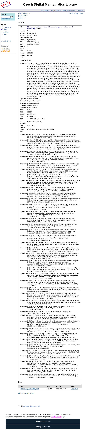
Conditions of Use (60, 10)
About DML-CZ (45, 10)
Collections (7, 27)
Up (77, 13)
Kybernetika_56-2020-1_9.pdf (29, 389)
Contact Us (79, 10)
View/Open (74, 389)
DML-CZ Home (23, 13)
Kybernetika (22, 15)
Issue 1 (20, 18)
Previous (72, 13)
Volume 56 (21, 17)
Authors (6, 32)
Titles (5, 29)
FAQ (52, 10)
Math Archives (71, 10)
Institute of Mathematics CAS (31, 406)
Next (81, 13)
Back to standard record (26, 393)
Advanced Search (6, 18)
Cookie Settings (58, 419)
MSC (5, 34)
